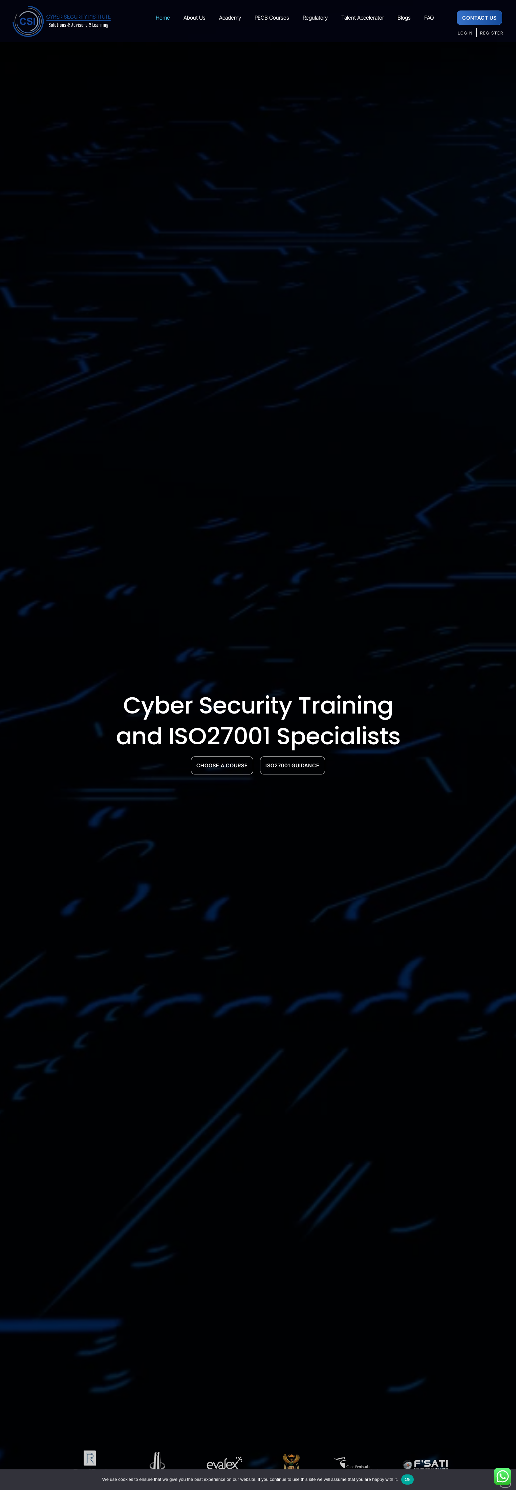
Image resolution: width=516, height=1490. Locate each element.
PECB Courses (272, 17)
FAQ (429, 17)
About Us (195, 17)
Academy (230, 17)
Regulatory (315, 17)
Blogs (404, 17)
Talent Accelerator (362, 17)
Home (163, 17)
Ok (407, 1479)
